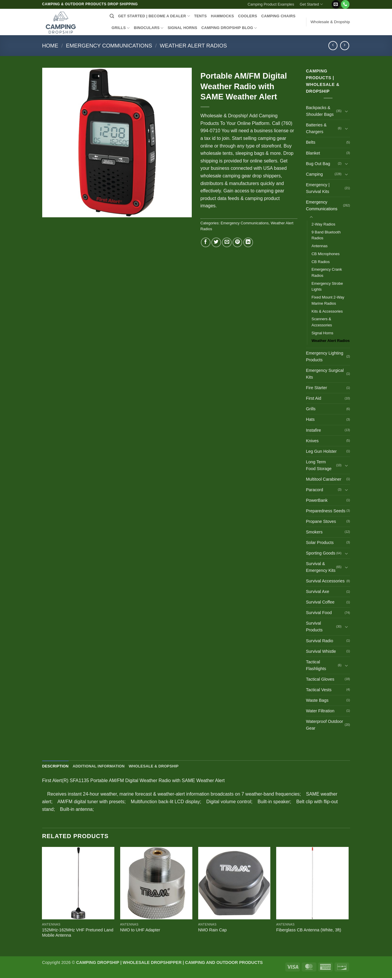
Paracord (314, 489)
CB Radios (321, 262)
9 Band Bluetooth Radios (326, 235)
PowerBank (317, 500)
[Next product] (332, 45)
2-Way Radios (323, 224)
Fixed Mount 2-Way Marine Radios (328, 300)
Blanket (313, 153)
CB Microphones (326, 254)
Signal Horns (322, 333)
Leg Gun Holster (321, 451)
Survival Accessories (325, 581)
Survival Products (314, 626)
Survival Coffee (320, 602)
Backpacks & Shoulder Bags (320, 111)
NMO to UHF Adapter (140, 930)
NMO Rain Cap (212, 930)
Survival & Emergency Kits (321, 567)
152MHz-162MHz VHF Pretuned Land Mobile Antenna (77, 933)
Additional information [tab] (99, 766)
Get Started (311, 4)
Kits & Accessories (327, 311)
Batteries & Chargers (316, 128)
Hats (310, 419)
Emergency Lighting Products (324, 356)
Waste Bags (317, 700)
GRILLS (121, 28)
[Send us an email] (336, 4)
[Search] (112, 16)
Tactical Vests (319, 689)
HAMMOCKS (222, 16)
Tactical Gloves (320, 679)
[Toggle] (346, 111)
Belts (310, 142)
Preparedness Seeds (325, 511)
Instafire (313, 430)
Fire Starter (316, 387)
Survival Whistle (321, 651)
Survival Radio (319, 640)
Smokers (314, 532)
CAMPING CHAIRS (278, 16)
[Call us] (345, 4)
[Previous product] (344, 45)
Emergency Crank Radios (327, 272)
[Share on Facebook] (206, 242)
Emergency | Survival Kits (318, 188)
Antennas (320, 246)
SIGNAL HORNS (182, 28)
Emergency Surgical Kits (325, 373)
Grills (311, 408)
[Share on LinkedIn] (248, 242)
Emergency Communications (109, 46)
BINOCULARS (148, 28)
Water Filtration (320, 711)
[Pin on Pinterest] (237, 242)
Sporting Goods (320, 553)
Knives (312, 440)
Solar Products (320, 542)
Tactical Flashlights (316, 665)
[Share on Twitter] (216, 242)
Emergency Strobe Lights (327, 286)
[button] (328, 2)
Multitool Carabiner (324, 479)
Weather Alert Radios (193, 46)
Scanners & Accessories (322, 322)
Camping (314, 174)
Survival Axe (317, 591)
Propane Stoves (321, 521)
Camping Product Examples (271, 4)
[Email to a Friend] (227, 242)
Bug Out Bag (318, 163)
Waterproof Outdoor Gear (324, 724)
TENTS (200, 16)
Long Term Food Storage (319, 465)
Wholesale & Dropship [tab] (154, 766)
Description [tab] (55, 766)
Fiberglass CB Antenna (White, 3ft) (308, 930)
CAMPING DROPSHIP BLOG (229, 28)
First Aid (313, 398)
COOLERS (247, 16)
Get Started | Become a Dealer (154, 16)
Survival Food (319, 612)
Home (50, 46)
